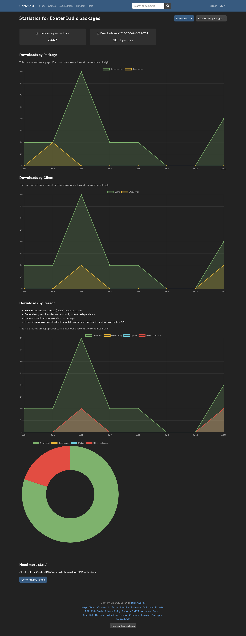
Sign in (213, 5)
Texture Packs (65, 5)
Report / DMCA (130, 611)
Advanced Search (150, 611)
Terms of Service (120, 607)
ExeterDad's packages (210, 18)
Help (90, 5)
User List (88, 614)
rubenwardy (138, 602)
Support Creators (129, 614)
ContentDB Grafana (33, 579)
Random (80, 5)
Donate (159, 607)
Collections (111, 614)
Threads (99, 614)
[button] (222, 6)
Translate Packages (151, 614)
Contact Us (103, 607)
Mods (42, 5)
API (87, 611)
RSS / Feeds (97, 611)
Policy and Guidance (142, 607)
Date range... (183, 18)
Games (52, 5)
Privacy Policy (112, 611)
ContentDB (27, 6)
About (92, 607)
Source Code (123, 618)
